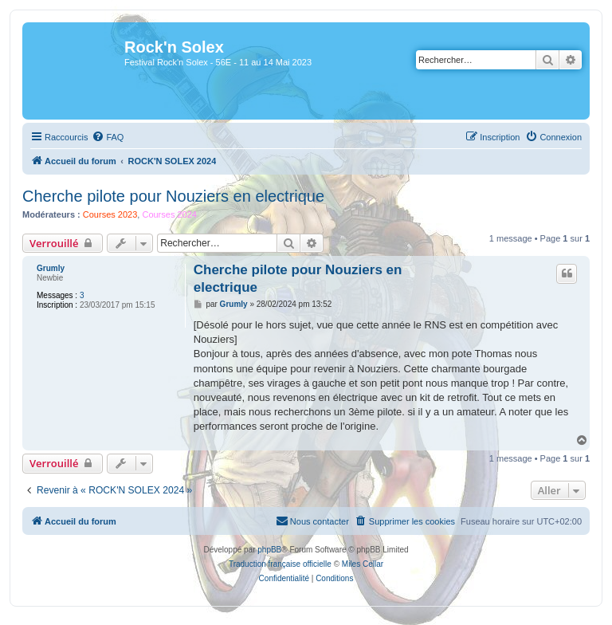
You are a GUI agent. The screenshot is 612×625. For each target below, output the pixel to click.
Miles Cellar (362, 564)
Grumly (51, 268)
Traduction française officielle (280, 564)
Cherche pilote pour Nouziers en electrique (173, 196)
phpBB (269, 549)
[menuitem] (108, 137)
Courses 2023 (110, 214)
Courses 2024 (169, 214)
